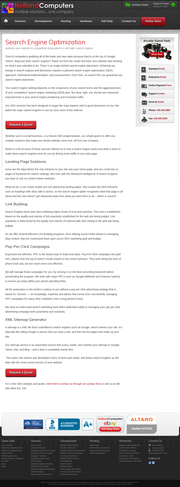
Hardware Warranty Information (130, 461)
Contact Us (129, 21)
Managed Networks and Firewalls (43, 450)
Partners (100, 482)
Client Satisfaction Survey (157, 453)
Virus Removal (36, 445)
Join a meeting (6, 445)
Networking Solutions (97, 453)
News (3, 464)
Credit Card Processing (68, 474)
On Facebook (149, 462)
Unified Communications (40, 466)
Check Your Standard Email (11, 450)
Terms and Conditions (49, 482)
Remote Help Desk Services (41, 474)
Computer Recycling (38, 448)
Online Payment (160, 85)
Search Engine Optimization (70, 469)
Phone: (159, 110)
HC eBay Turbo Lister (68, 448)
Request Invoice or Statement (12, 458)
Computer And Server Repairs (42, 453)
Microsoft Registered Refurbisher (43, 469)
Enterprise (157, 77)
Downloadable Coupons (86, 482)
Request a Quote (21, 124)
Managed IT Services (38, 456)
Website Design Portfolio (69, 445)
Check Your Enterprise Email (12, 448)
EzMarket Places (66, 466)
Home (5, 22)
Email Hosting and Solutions (100, 448)
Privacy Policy (109, 482)
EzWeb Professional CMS (69, 458)
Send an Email (157, 445)
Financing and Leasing (127, 450)
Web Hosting (94, 445)
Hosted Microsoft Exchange (100, 450)
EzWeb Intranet (66, 464)
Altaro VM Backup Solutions (129, 453)
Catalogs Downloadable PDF (129, 445)
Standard (157, 69)
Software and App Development (72, 453)
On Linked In (153, 462)
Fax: (158, 118)
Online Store (153, 21)
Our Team (5, 461)
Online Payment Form (9, 456)
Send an (156, 102)
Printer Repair (36, 461)
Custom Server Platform (128, 448)
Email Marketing (66, 461)
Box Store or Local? (126, 456)
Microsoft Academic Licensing (42, 464)
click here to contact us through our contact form (73, 383)
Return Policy (63, 482)
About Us (72, 482)
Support (157, 93)
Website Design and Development (72, 450)
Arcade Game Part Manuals (129, 458)
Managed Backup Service (40, 458)
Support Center (7, 453)
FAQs (3, 466)
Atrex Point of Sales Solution (70, 472)
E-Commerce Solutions (68, 456)
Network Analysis (37, 472)
